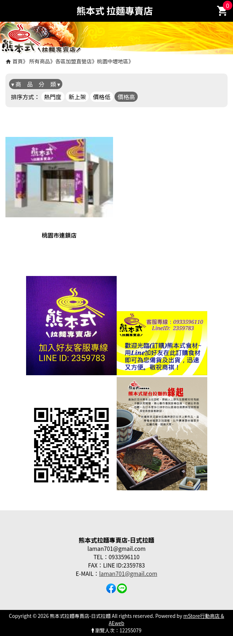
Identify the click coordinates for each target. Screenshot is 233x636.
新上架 (77, 96)
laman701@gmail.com (128, 573)
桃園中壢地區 (112, 61)
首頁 (17, 61)
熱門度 (53, 96)
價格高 (126, 96)
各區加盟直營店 (73, 61)
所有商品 (39, 61)
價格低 (102, 96)
